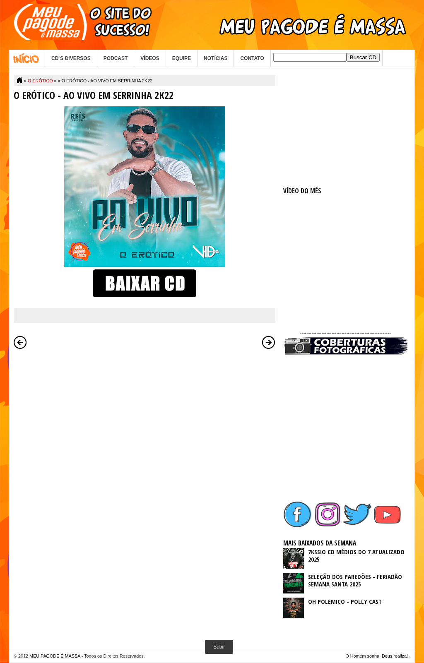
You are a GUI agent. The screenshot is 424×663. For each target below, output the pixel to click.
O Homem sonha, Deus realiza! (376, 655)
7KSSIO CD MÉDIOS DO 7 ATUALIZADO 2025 (356, 555)
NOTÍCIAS (215, 58)
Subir (219, 647)
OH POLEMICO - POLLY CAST (345, 601)
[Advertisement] (345, 127)
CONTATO (252, 58)
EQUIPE (181, 58)
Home (27, 58)
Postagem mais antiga (268, 342)
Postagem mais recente (20, 342)
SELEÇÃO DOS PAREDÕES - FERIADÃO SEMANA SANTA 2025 (355, 580)
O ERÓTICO (40, 80)
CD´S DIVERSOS (71, 58)
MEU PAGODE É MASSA (54, 655)
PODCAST (116, 58)
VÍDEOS (149, 58)
